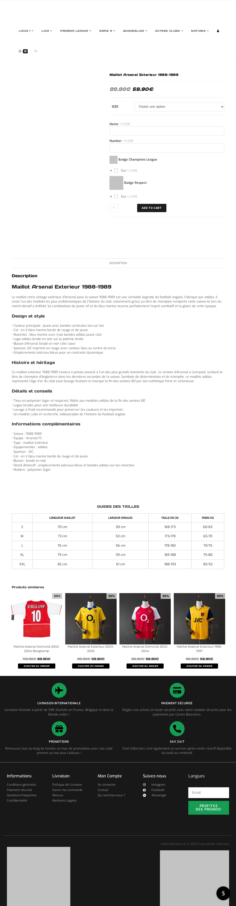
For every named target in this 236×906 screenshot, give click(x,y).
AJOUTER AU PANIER (37, 666)
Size (115, 106)
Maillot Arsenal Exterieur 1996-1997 (199, 649)
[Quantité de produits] (113, 208)
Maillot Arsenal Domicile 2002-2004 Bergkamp (37, 649)
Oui (129, 170)
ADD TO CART (152, 208)
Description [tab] (118, 263)
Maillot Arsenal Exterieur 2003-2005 (91, 649)
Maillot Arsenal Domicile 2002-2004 (145, 649)
